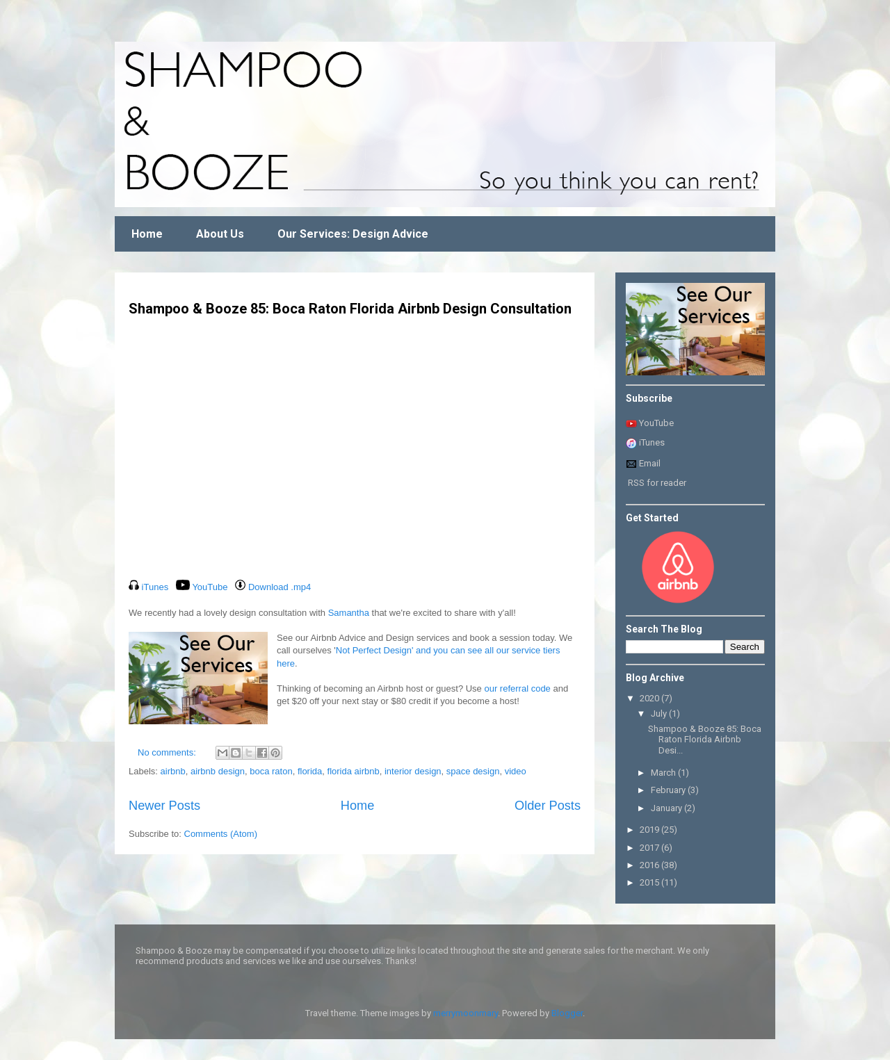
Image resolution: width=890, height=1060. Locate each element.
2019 (650, 829)
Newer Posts (164, 806)
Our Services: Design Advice (352, 233)
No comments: (168, 752)
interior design (413, 771)
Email (643, 463)
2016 (650, 865)
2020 (650, 698)
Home (147, 233)
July (660, 713)
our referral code (517, 688)
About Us (220, 233)
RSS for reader (657, 483)
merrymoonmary (465, 1013)
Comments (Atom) (220, 834)
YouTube (656, 423)
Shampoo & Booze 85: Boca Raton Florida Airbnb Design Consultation (350, 308)
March (664, 772)
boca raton (271, 771)
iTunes (652, 442)
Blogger (567, 1013)
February (669, 790)
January (667, 808)
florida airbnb (353, 771)
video (515, 771)
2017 (650, 847)
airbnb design (218, 771)
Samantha (348, 613)
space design (473, 771)
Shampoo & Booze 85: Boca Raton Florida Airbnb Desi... (704, 740)
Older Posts (548, 806)
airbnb (173, 771)
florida (310, 771)
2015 (650, 882)
